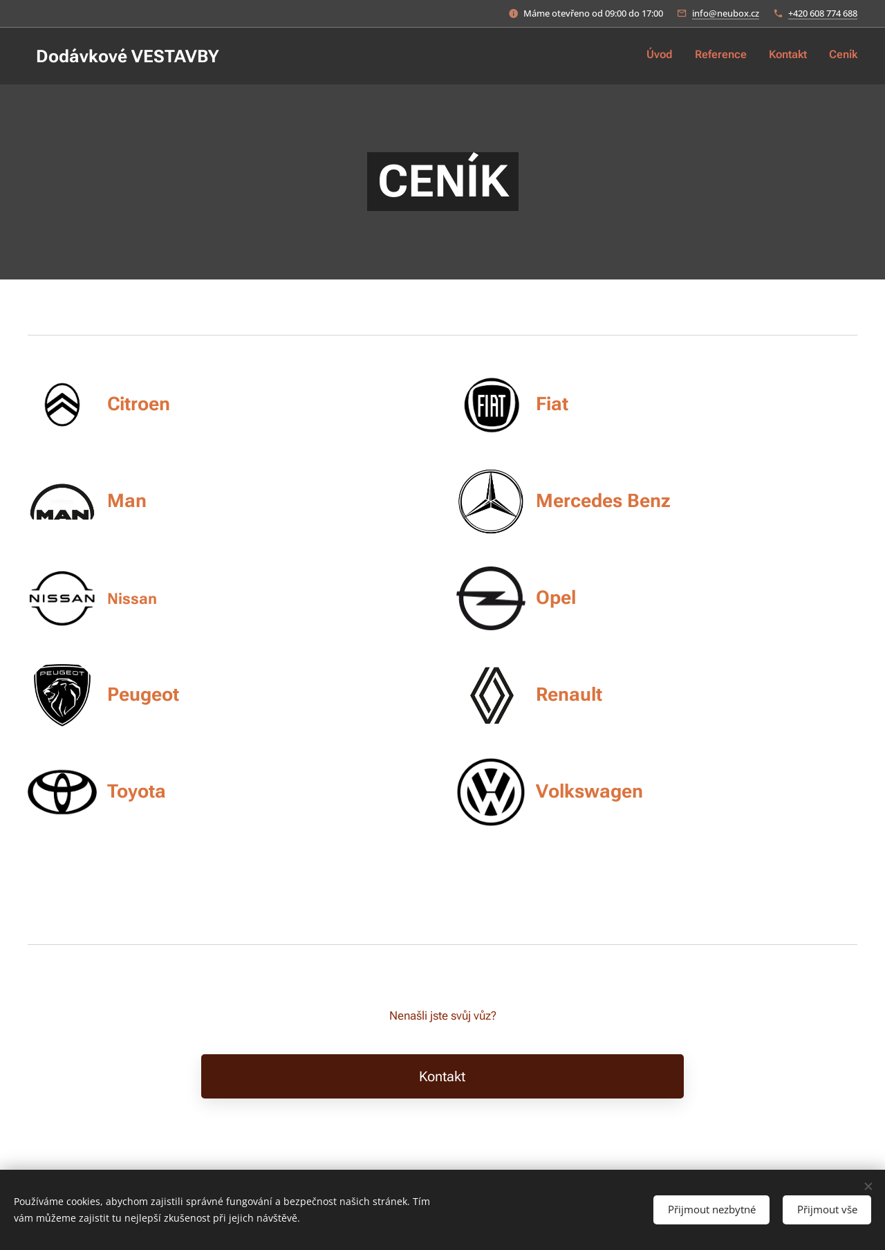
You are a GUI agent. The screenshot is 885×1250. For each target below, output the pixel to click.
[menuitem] (795, 56)
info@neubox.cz (725, 13)
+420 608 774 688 (822, 13)
